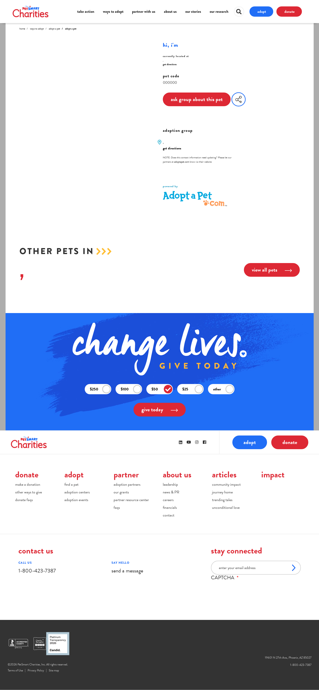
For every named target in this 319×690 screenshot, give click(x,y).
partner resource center (131, 500)
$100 (131, 389)
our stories (193, 11)
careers (168, 500)
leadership (170, 484)
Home (22, 29)
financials (170, 507)
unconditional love (226, 507)
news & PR (171, 492)
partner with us (143, 11)
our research (219, 11)
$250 (100, 389)
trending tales (222, 500)
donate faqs (24, 500)
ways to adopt (113, 11)
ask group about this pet (197, 99)
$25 (192, 389)
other (223, 389)
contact (168, 515)
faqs (117, 507)
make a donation (27, 484)
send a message (127, 571)
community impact (226, 484)
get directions (170, 64)
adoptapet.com (181, 162)
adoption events (76, 500)
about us (170, 11)
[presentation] (243, 589)
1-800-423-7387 (37, 571)
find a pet (71, 484)
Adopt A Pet (54, 29)
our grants (121, 492)
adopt (261, 11)
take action (85, 11)
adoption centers (77, 492)
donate (289, 11)
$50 (161, 389)
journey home (222, 492)
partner (126, 474)
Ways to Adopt (37, 29)
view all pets (272, 270)
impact (273, 474)
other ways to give (28, 492)
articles (224, 474)
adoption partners (127, 484)
